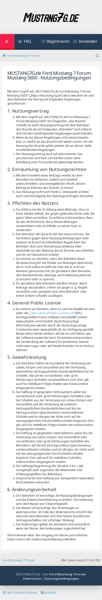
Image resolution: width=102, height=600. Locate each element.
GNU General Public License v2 (52, 313)
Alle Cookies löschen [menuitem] (19, 592)
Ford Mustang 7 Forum (18, 560)
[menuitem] (25, 42)
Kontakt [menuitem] (48, 592)
